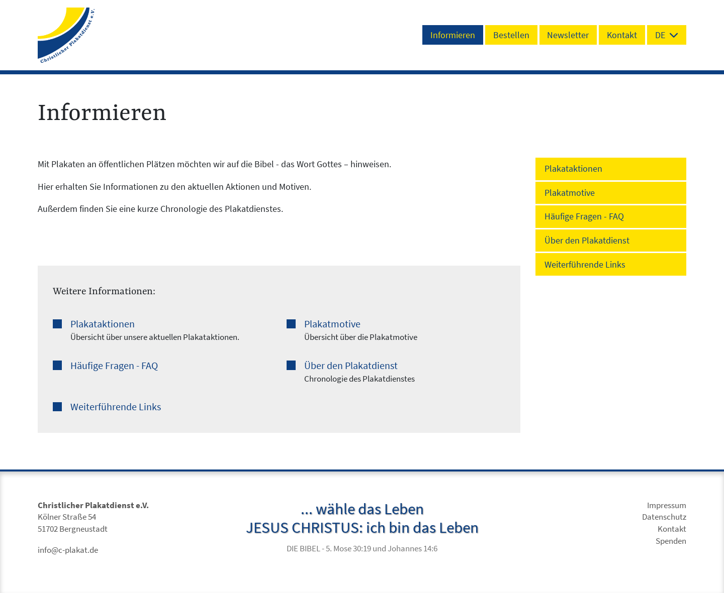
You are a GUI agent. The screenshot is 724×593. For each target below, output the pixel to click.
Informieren (452, 35)
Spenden (671, 541)
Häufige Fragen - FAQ (114, 365)
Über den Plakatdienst (351, 365)
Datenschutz (664, 517)
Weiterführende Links (115, 406)
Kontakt (622, 35)
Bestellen (511, 35)
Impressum (666, 505)
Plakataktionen (102, 323)
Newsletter (568, 35)
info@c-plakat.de (68, 550)
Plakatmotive (332, 323)
